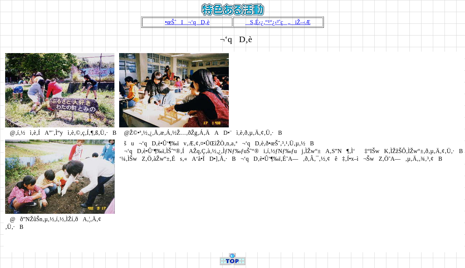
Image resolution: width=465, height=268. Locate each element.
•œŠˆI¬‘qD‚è (187, 22)
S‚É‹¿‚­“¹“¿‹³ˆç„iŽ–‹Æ (277, 22)
